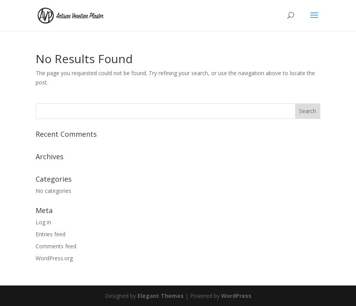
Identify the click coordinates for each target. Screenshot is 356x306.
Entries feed (50, 234)
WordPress (236, 295)
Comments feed (56, 246)
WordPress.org (54, 258)
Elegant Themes (161, 295)
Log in (43, 222)
